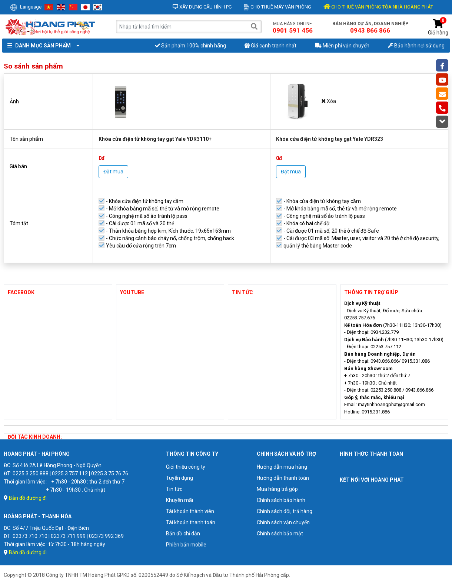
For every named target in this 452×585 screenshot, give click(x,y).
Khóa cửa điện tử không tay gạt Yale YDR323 (329, 139)
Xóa (329, 101)
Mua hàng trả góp (277, 489)
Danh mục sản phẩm (42, 46)
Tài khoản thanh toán (190, 522)
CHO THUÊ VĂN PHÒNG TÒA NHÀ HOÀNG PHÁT (378, 7)
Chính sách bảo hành (281, 500)
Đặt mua (113, 171)
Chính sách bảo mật (280, 533)
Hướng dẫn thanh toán (283, 478)
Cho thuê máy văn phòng (277, 7)
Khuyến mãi (179, 500)
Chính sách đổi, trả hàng (284, 511)
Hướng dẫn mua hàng (282, 467)
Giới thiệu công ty (185, 467)
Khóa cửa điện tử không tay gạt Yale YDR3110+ (155, 139)
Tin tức (174, 489)
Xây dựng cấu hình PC (202, 7)
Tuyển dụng (179, 478)
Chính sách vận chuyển (283, 522)
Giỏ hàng (438, 27)
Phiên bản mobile (186, 545)
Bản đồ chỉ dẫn (183, 533)
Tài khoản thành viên (190, 511)
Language (25, 7)
